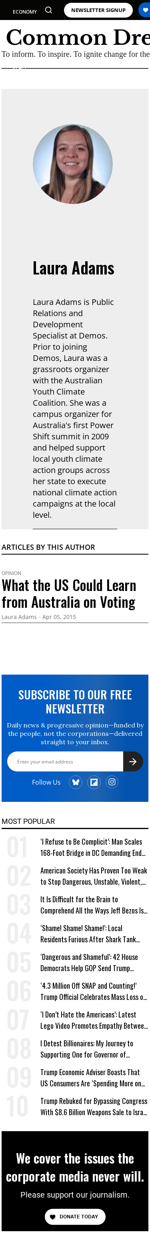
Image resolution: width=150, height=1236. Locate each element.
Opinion (11, 573)
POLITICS (23, 26)
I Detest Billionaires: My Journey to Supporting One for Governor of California (86, 1049)
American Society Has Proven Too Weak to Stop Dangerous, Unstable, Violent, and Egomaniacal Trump (93, 876)
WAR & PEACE (20, 64)
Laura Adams (73, 267)
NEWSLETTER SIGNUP (98, 10)
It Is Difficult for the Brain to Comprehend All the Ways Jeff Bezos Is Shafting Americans (92, 905)
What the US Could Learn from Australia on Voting (69, 593)
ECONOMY (25, 11)
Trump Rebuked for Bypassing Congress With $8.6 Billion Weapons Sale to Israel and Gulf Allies (94, 1107)
